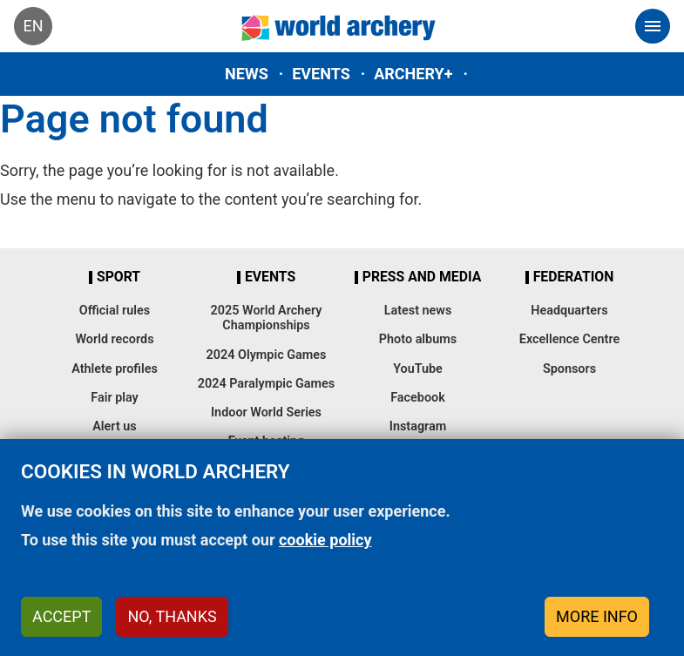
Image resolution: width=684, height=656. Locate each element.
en (33, 26)
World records (114, 339)
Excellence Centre (569, 339)
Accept (61, 627)
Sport (118, 277)
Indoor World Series (266, 412)
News (246, 73)
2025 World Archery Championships (266, 318)
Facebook (417, 397)
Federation (573, 277)
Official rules (114, 310)
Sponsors (569, 369)
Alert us (114, 426)
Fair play (115, 397)
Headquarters (569, 310)
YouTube (418, 369)
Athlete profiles (114, 369)
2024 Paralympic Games (266, 383)
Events (321, 73)
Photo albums (418, 339)
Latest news (418, 310)
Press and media (421, 277)
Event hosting (266, 441)
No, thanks (171, 627)
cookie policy (325, 550)
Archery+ (413, 73)
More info (597, 627)
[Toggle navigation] (652, 26)
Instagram (418, 426)
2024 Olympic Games (267, 355)
